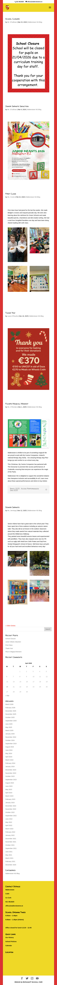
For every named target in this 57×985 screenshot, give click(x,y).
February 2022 (10, 832)
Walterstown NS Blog (35, 22)
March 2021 (9, 858)
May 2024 (8, 753)
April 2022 (8, 825)
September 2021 (11, 848)
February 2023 (10, 799)
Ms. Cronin (11, 197)
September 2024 (11, 743)
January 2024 (9, 766)
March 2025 (9, 730)
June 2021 (8, 852)
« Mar (7, 695)
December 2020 (10, 865)
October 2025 (9, 717)
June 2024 (8, 750)
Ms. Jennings (11, 510)
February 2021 (10, 861)
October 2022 (9, 812)
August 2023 (9, 783)
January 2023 (9, 802)
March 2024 (9, 760)
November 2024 (10, 737)
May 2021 (8, 855)
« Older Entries (10, 626)
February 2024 (10, 763)
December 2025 (10, 711)
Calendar (8, 945)
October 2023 (9, 776)
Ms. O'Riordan (12, 407)
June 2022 (8, 819)
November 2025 (10, 714)
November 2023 (10, 773)
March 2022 (9, 829)
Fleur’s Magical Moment (16, 403)
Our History (9, 937)
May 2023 (8, 789)
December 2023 (10, 770)
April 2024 (8, 757)
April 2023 (8, 793)
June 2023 (8, 786)
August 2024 (9, 747)
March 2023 (9, 796)
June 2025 (8, 724)
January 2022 (9, 835)
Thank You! (10, 313)
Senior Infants (12, 507)
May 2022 (8, 822)
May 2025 (8, 727)
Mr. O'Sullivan (12, 22)
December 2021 (10, 838)
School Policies (10, 941)
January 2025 (9, 734)
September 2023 (11, 779)
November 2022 (10, 809)
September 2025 (11, 721)
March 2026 (9, 704)
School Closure (12, 19)
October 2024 (9, 740)
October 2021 (9, 845)
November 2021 (10, 842)
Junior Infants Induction (17, 106)
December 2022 (10, 806)
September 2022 (11, 815)
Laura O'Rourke (12, 316)
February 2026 (10, 707)
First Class (10, 193)
